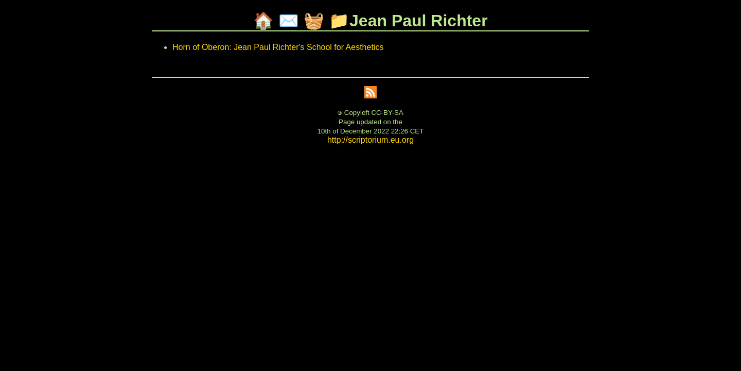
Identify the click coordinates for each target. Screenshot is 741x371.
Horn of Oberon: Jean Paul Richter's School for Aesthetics (277, 47)
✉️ (288, 20)
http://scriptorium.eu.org (370, 140)
